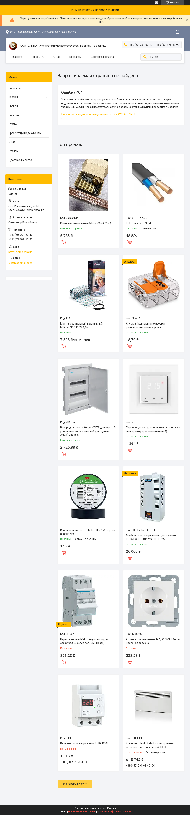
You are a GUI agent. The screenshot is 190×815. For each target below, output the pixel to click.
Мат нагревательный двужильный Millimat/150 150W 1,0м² (81, 325)
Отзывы (13, 150)
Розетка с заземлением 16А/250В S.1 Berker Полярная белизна (153, 641)
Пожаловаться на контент (82, 811)
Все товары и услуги (75, 783)
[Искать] (145, 57)
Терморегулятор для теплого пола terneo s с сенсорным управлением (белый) (153, 429)
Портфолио (15, 88)
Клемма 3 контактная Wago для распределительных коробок (145, 325)
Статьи (13, 123)
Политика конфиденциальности (114, 811)
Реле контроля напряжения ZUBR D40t (84, 743)
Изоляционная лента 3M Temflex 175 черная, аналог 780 (88, 532)
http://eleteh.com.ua (20, 252)
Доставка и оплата (102, 56)
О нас (56, 56)
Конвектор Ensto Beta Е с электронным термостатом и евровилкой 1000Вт (150, 745)
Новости (14, 115)
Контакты (75, 56)
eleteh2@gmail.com (20, 262)
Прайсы (13, 106)
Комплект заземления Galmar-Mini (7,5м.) (85, 223)
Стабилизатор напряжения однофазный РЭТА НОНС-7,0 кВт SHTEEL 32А (151, 537)
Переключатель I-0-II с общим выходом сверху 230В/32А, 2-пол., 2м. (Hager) (84, 641)
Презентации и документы (25, 133)
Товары (35, 56)
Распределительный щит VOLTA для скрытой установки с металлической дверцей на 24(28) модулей (88, 431)
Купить (63, 241)
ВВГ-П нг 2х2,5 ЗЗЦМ (138, 223)
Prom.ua (111, 808)
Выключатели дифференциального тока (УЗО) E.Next (98, 114)
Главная (17, 56)
